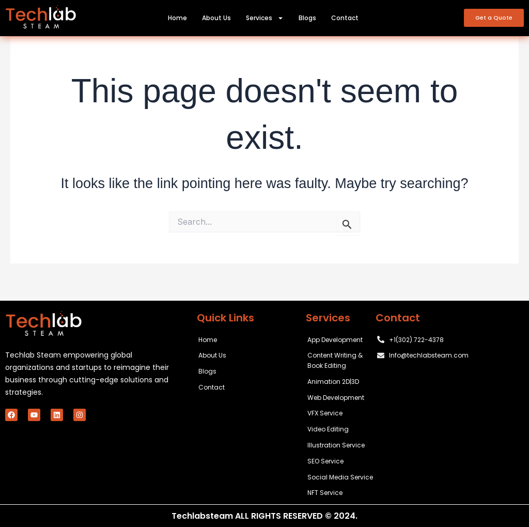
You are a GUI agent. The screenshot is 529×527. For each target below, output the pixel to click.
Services (265, 18)
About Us (216, 17)
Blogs (307, 17)
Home (177, 17)
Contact (345, 17)
